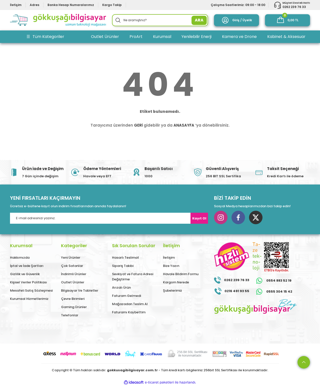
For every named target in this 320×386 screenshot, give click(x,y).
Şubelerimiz (172, 290)
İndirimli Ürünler (73, 274)
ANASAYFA (184, 125)
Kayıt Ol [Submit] (199, 218)
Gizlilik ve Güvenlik (25, 274)
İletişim (169, 257)
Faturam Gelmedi (126, 295)
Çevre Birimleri (72, 298)
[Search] (160, 20)
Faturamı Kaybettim (129, 312)
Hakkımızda (20, 257)
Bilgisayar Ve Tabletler (79, 290)
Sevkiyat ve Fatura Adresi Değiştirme (132, 277)
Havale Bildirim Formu (180, 274)
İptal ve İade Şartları (27, 265)
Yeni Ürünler (70, 257)
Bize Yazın (171, 265)
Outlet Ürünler (72, 282)
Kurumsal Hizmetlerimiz (29, 298)
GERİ (138, 125)
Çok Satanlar (72, 265)
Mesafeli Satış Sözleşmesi (31, 290)
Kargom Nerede (176, 282)
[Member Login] (236, 20)
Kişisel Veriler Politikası (28, 282)
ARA (199, 20)
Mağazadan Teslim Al (130, 304)
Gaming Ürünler (74, 307)
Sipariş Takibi (123, 265)
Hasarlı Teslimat (125, 257)
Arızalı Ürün (121, 287)
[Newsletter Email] (109, 218)
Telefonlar (69, 315)
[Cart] (287, 20)
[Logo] (58, 20)
